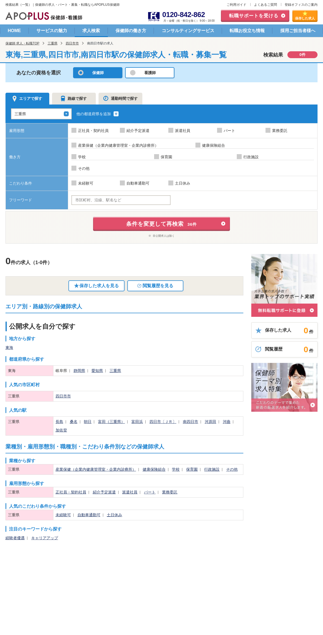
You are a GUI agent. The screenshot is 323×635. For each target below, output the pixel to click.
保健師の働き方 (131, 30)
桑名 (73, 421)
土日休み (114, 515)
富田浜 (137, 421)
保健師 (98, 72)
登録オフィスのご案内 (301, 5)
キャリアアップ (44, 538)
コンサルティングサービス (188, 30)
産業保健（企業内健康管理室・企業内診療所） (96, 469)
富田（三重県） (111, 421)
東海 (9, 347)
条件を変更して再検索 (161, 224)
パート (149, 492)
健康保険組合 (154, 469)
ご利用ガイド (236, 5)
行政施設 (212, 469)
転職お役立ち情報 (247, 30)
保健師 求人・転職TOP (22, 43)
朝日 (87, 421)
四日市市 (72, 43)
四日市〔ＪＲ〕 (162, 421)
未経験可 (63, 515)
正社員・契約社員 (71, 492)
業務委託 (169, 492)
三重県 (52, 43)
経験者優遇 (15, 538)
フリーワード (20, 200)
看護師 (150, 72)
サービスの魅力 (51, 30)
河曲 (226, 421)
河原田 (210, 421)
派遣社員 (129, 492)
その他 (232, 469)
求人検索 (91, 30)
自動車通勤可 (88, 515)
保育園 (192, 469)
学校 (176, 469)
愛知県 (97, 370)
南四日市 (190, 421)
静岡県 (79, 370)
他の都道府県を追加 (97, 114)
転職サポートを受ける (253, 15)
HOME (14, 30)
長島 (59, 421)
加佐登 (61, 430)
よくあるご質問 (265, 5)
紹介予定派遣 (104, 492)
